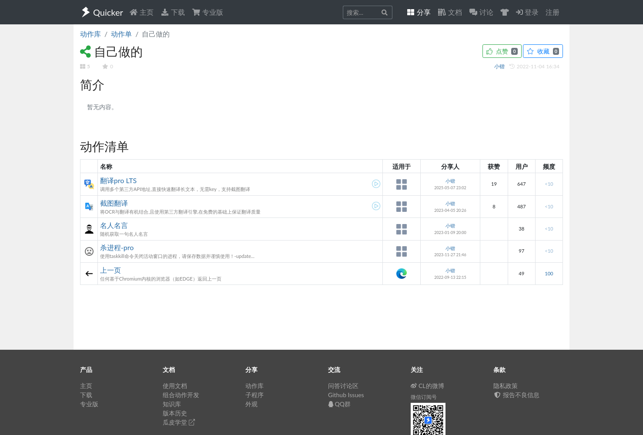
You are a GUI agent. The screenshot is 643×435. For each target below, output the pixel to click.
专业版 (207, 12)
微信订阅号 (424, 397)
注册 (552, 12)
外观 (251, 404)
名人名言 (114, 225)
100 (549, 273)
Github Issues (346, 394)
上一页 (110, 270)
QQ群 (339, 404)
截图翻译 (114, 203)
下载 (173, 12)
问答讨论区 (343, 385)
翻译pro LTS (118, 180)
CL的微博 (427, 385)
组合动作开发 (181, 394)
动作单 (121, 34)
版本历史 (175, 413)
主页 (141, 12)
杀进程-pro (117, 247)
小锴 (500, 66)
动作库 (90, 34)
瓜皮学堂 (179, 422)
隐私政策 (505, 385)
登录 (527, 12)
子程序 (254, 394)
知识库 (172, 404)
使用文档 (175, 385)
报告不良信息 (516, 394)
